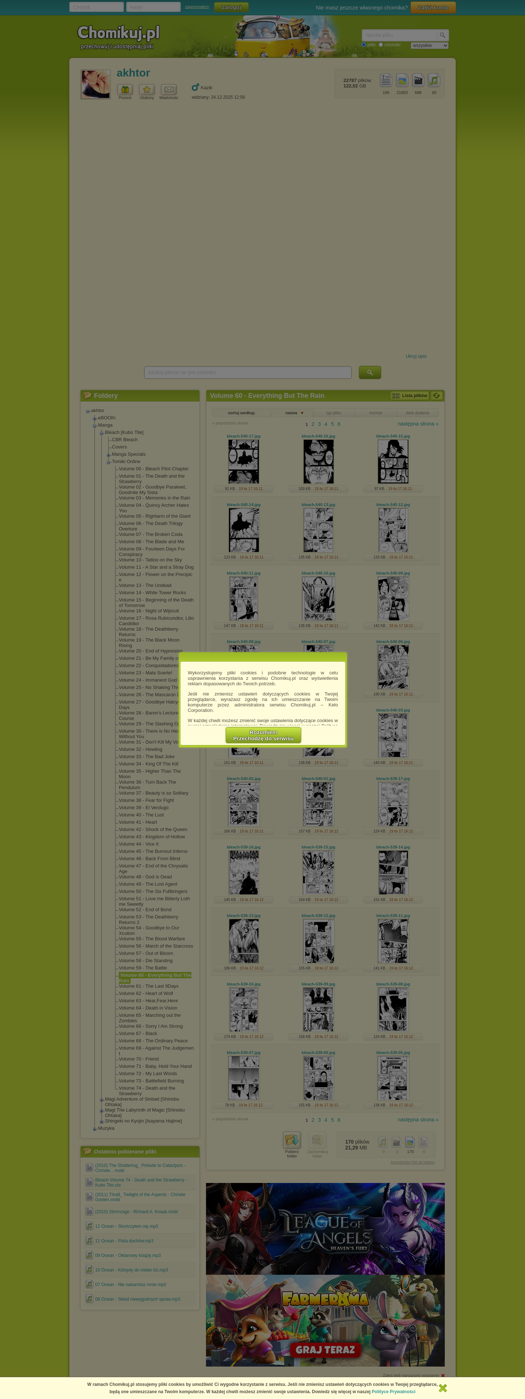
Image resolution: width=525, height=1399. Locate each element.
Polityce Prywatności (394, 1391)
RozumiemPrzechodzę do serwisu (263, 735)
